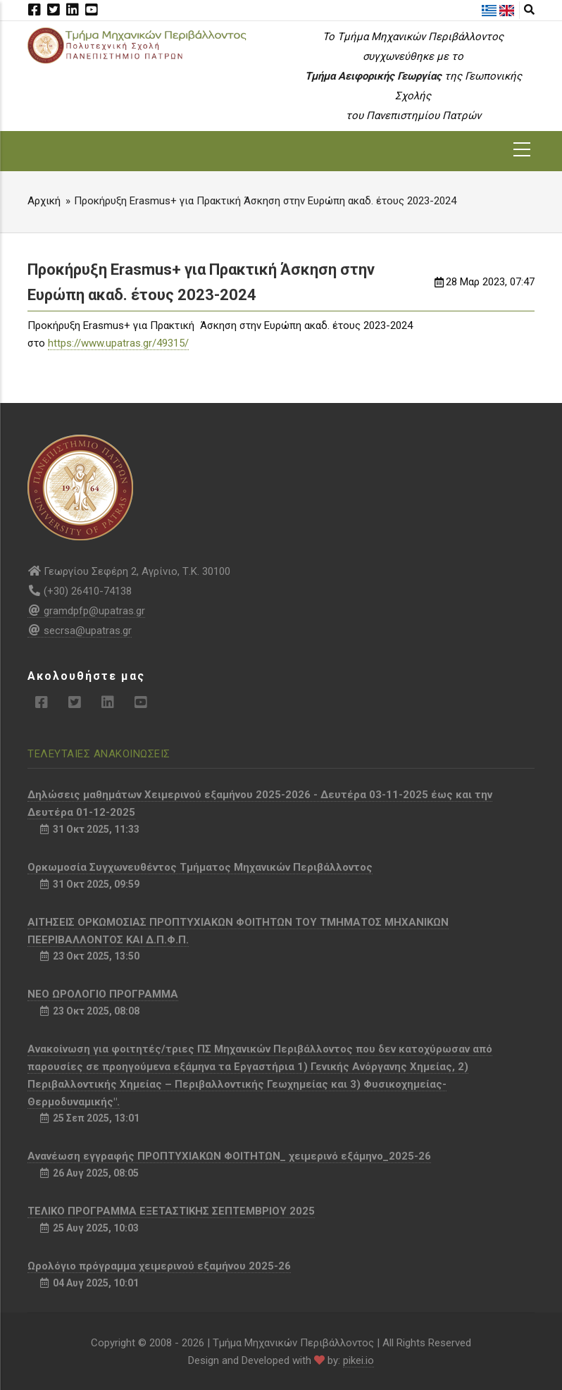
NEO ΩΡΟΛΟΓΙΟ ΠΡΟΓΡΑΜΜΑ (102, 994)
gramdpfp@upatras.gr (86, 610)
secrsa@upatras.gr (79, 630)
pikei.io (358, 1360)
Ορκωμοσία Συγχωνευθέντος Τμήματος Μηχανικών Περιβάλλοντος (200, 867)
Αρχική (44, 200)
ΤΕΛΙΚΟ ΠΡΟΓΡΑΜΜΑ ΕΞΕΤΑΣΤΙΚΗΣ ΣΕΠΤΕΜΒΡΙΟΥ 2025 (171, 1211)
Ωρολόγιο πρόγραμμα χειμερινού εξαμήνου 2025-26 (159, 1266)
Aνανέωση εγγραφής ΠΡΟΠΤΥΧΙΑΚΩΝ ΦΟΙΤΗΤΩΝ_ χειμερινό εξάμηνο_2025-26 (229, 1156)
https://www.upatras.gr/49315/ (118, 343)
